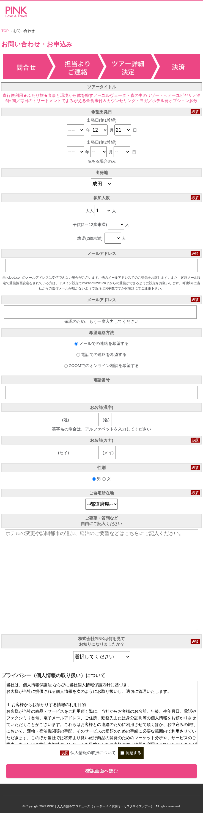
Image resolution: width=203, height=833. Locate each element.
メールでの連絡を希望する (102, 343)
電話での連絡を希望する (101, 354)
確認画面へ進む (101, 791)
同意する (130, 772)
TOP (5, 31)
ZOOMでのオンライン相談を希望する (101, 365)
